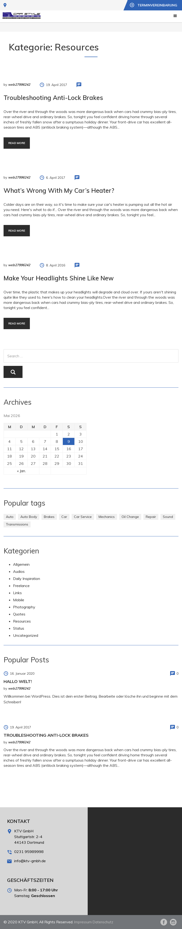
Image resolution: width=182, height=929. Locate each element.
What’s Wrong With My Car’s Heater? (59, 190)
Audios (19, 571)
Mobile (18, 599)
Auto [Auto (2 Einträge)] (10, 517)
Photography (24, 607)
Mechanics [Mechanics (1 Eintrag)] (107, 517)
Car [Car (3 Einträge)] (64, 517)
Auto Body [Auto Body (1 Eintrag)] (28, 517)
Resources (22, 621)
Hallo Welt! (18, 681)
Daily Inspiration (26, 578)
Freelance (21, 585)
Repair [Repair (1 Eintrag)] (151, 517)
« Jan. (21, 470)
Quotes (19, 614)
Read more (16, 143)
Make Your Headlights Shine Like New (59, 278)
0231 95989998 (29, 851)
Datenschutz (104, 922)
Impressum (83, 922)
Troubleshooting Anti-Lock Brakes (53, 98)
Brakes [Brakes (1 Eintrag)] (49, 517)
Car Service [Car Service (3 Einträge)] (83, 517)
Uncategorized (25, 635)
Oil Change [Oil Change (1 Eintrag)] (130, 517)
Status (18, 628)
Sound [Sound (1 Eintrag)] (168, 517)
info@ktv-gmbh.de (30, 860)
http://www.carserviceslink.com (91, 253)
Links (17, 592)
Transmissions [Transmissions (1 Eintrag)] (17, 524)
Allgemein (21, 564)
